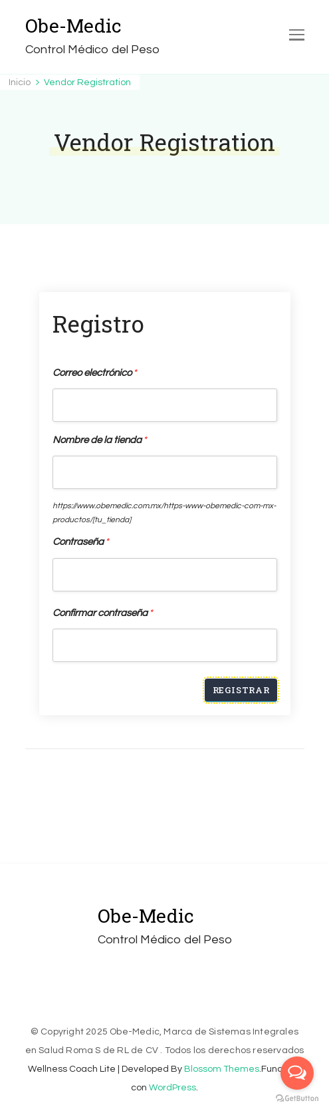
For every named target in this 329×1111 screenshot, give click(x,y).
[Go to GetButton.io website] (297, 1098)
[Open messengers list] (297, 1073)
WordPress (172, 1087)
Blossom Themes (221, 1069)
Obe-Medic (73, 26)
